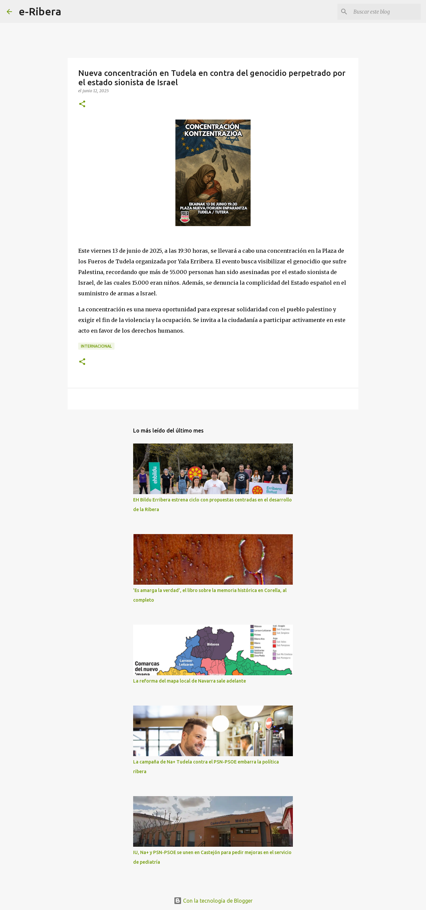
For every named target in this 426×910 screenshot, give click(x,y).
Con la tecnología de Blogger (213, 901)
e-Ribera (40, 11)
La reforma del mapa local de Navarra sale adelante (189, 681)
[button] (82, 104)
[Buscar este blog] (386, 12)
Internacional (96, 346)
